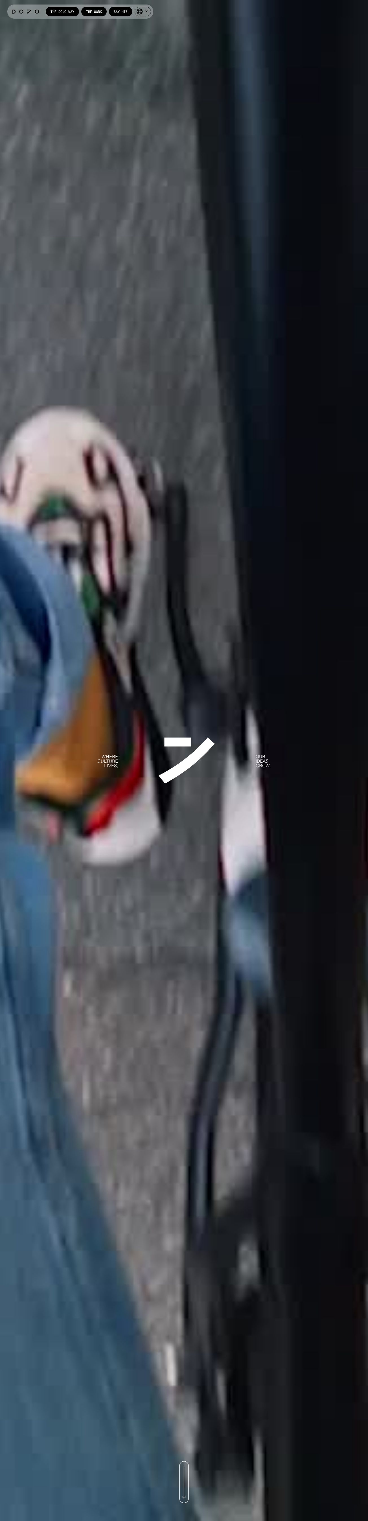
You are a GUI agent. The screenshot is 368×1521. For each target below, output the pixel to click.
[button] (143, 11)
